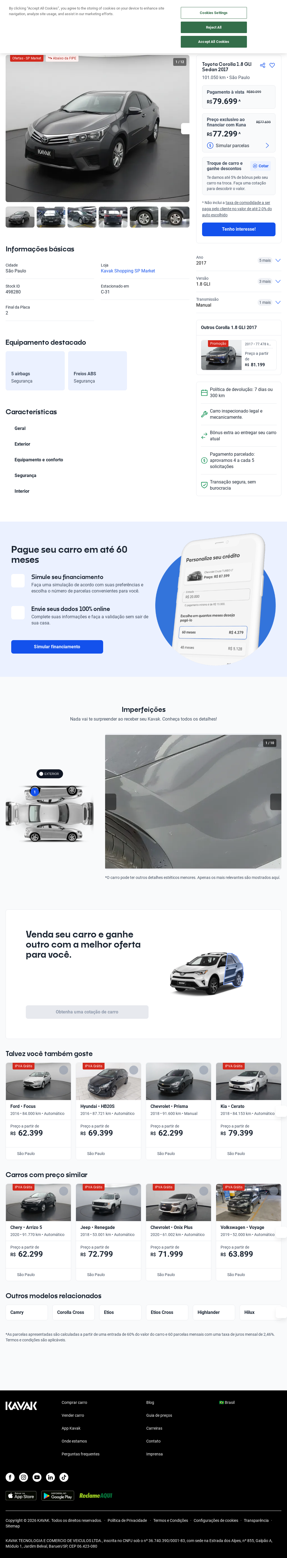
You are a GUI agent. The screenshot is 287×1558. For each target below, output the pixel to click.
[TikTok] (63, 1477)
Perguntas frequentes (80, 1454)
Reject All (213, 27)
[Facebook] (10, 1477)
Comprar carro (74, 1402)
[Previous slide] (110, 801)
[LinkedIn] (50, 1477)
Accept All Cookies (213, 42)
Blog (150, 1402)
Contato (153, 1441)
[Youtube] (37, 1477)
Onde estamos (74, 1441)
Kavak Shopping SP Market (128, 271)
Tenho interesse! (239, 229)
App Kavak (71, 1428)
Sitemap (13, 1526)
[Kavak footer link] (21, 1428)
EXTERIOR (49, 774)
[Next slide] (186, 128)
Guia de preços (159, 1415)
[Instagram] (23, 1477)
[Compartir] (262, 65)
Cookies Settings (214, 13)
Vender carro (73, 1415)
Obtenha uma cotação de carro (87, 1012)
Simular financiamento (57, 646)
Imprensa (154, 1454)
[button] (260, 166)
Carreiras (154, 1428)
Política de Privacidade (128, 1520)
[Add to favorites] (89, 1070)
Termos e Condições (170, 1520)
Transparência (256, 1520)
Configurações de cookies (216, 1520)
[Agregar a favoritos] (272, 65)
